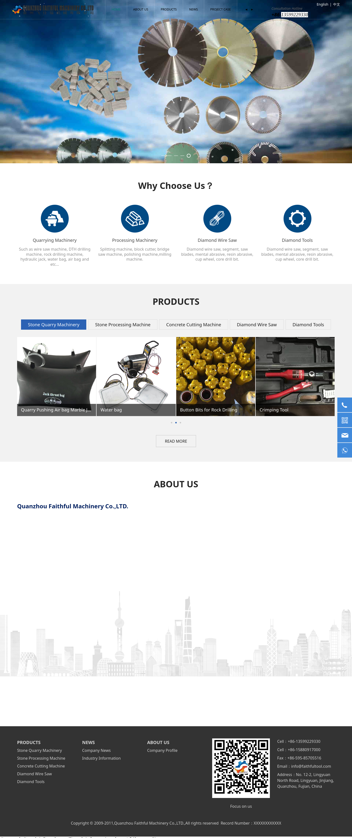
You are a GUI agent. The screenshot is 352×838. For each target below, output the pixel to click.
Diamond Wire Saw (34, 774)
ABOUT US (140, 9)
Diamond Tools (30, 781)
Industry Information (101, 758)
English (322, 4)
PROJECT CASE (220, 9)
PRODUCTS (169, 9)
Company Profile (162, 750)
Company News (96, 750)
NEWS (193, 9)
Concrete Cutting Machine (41, 766)
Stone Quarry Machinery (39, 750)
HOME (116, 9)
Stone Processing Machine (41, 758)
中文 (336, 4)
